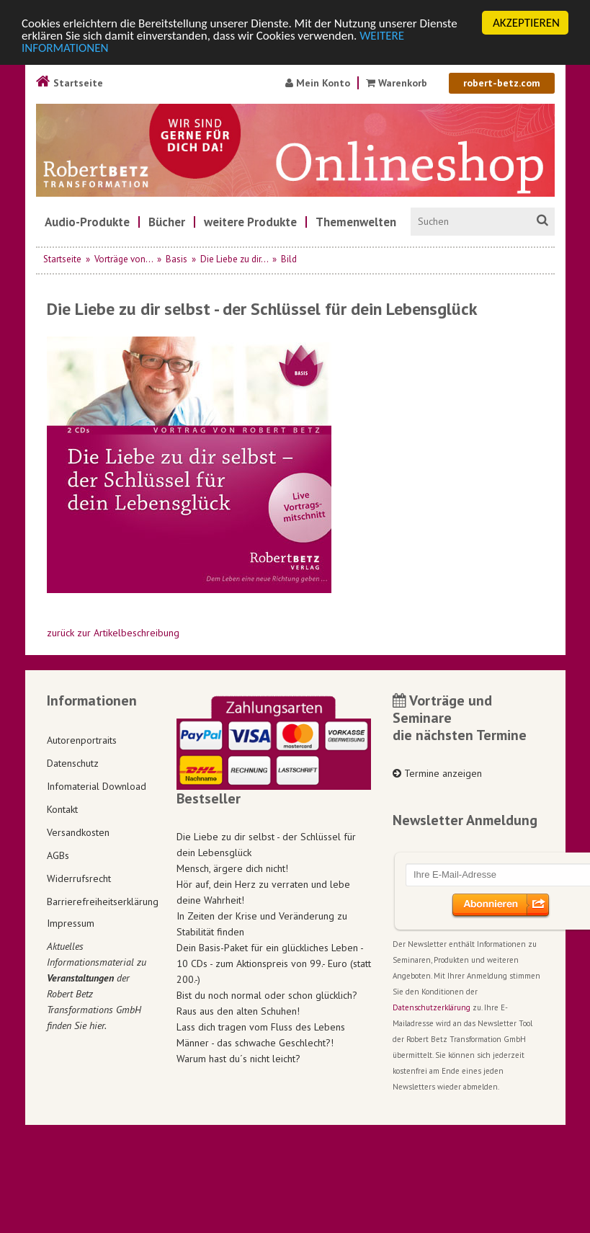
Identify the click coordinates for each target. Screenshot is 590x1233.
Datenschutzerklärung (431, 1007)
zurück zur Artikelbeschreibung (113, 632)
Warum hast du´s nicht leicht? (238, 1058)
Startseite (69, 82)
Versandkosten (78, 832)
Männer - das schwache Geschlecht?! (255, 1042)
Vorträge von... (123, 259)
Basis (176, 259)
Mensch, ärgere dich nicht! (232, 868)
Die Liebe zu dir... (234, 259)
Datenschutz (73, 763)
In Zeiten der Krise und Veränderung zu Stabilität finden (261, 923)
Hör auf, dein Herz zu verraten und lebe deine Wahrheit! (263, 892)
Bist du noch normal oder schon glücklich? (266, 995)
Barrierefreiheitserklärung (101, 901)
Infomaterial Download (96, 786)
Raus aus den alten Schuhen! (238, 1011)
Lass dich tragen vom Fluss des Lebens (260, 1026)
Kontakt (62, 809)
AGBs (58, 855)
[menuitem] (87, 222)
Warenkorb (398, 82)
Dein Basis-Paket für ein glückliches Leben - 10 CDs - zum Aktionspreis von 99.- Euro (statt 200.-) (273, 963)
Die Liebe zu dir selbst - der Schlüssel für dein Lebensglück (266, 844)
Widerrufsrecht (79, 878)
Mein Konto (317, 82)
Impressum (70, 923)
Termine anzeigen (437, 773)
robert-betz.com (501, 82)
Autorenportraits (82, 740)
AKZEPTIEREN (526, 22)
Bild (289, 259)
